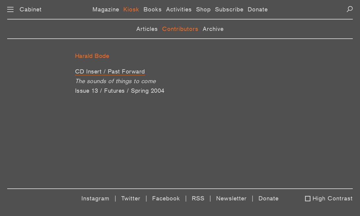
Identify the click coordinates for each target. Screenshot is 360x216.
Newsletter (231, 198)
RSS (198, 198)
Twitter (131, 198)
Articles (147, 28)
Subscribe (229, 9)
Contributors (180, 28)
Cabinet (31, 9)
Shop (203, 9)
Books (153, 9)
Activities (179, 9)
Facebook (166, 198)
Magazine (105, 9)
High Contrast (333, 198)
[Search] (349, 9)
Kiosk (131, 9)
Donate (258, 9)
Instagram (95, 198)
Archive (213, 28)
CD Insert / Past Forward (110, 71)
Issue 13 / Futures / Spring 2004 (120, 90)
